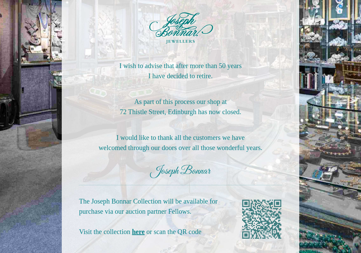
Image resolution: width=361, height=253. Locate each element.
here (138, 231)
